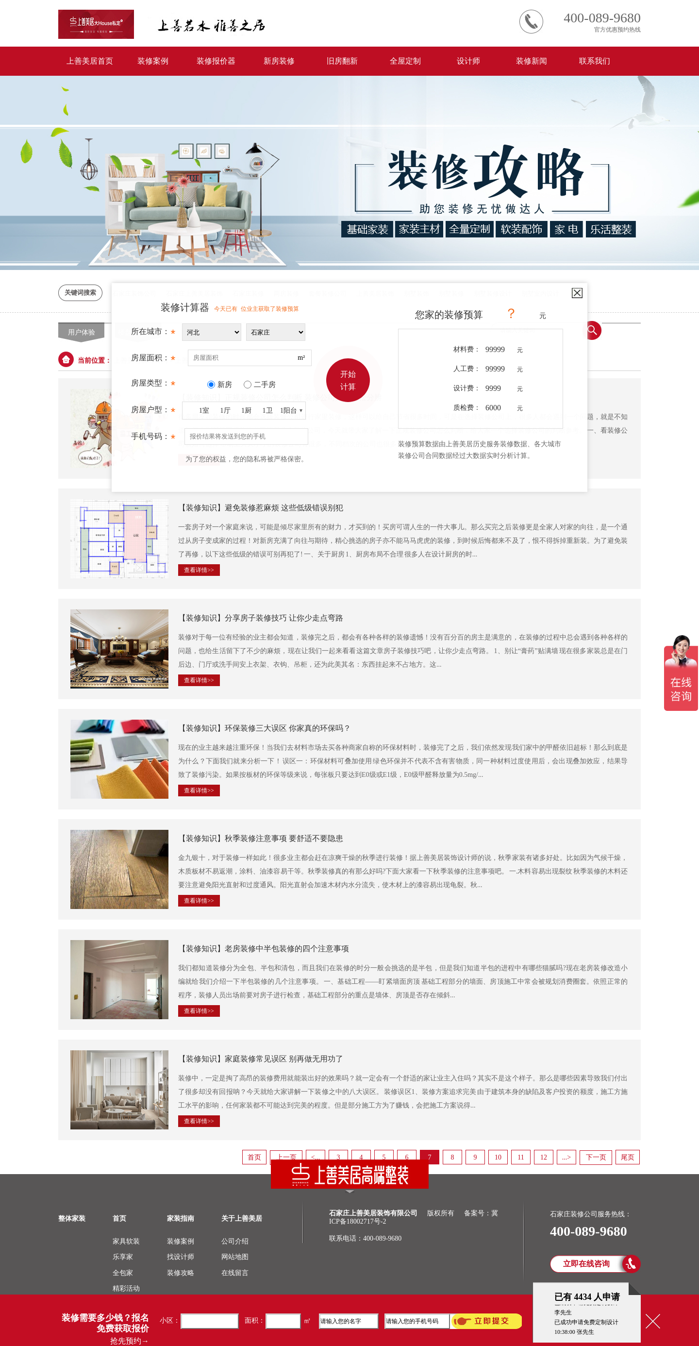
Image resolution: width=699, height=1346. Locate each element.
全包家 (123, 1273)
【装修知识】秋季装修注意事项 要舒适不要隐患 (260, 838)
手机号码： (153, 439)
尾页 (627, 1157)
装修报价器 (216, 61)
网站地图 (235, 1257)
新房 (224, 384)
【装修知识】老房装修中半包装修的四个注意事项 (263, 948)
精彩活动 (126, 1288)
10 (498, 1157)
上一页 (286, 1157)
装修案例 (152, 61)
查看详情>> (199, 570)
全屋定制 (405, 61)
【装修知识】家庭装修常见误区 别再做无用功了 (260, 1059)
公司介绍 (235, 1241)
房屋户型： (153, 412)
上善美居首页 (90, 61)
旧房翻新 (342, 61)
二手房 (265, 384)
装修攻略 (180, 1273)
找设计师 (180, 1257)
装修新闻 (531, 61)
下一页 (596, 1157)
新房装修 (279, 61)
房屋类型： (153, 385)
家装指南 (180, 1218)
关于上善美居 (241, 1218)
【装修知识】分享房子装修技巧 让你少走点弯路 (260, 618)
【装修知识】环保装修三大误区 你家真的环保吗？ (264, 728)
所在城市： (153, 334)
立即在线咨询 (586, 1264)
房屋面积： (153, 360)
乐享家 (123, 1257)
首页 (254, 1157)
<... (315, 1157)
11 (520, 1157)
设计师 (468, 61)
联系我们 (594, 61)
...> (566, 1157)
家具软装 (126, 1241)
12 (543, 1157)
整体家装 (71, 1218)
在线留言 (235, 1273)
